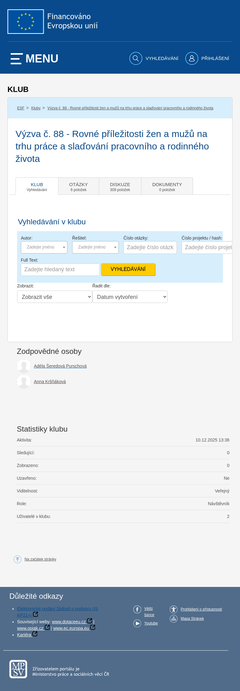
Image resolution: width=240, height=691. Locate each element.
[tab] (37, 186)
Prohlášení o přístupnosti (201, 609)
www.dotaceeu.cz (69, 621)
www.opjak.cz (30, 628)
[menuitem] (154, 58)
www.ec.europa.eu (71, 628)
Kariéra (24, 634)
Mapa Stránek (192, 618)
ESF (20, 108)
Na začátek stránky (40, 559)
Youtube (151, 623)
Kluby (35, 108)
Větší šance (149, 611)
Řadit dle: (101, 285)
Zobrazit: (25, 285)
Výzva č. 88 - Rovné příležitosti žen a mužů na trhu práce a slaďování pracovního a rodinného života (131, 108)
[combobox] (44, 247)
